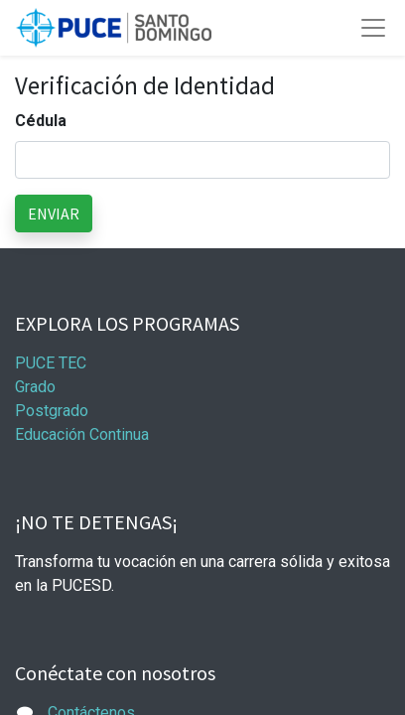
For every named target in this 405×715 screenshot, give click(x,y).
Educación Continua (82, 434)
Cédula (41, 120)
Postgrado (51, 410)
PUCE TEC (50, 363)
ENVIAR (53, 213)
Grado (35, 386)
